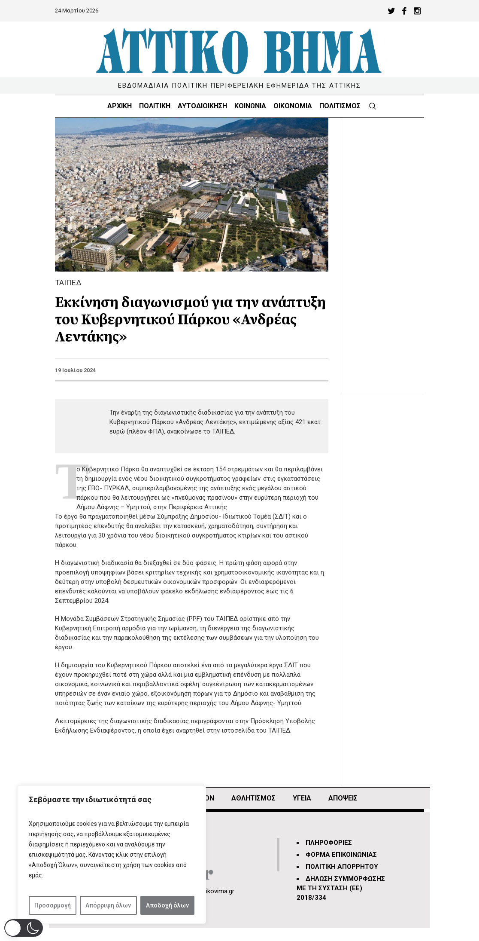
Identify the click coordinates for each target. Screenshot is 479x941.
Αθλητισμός (253, 798)
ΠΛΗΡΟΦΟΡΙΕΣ (329, 842)
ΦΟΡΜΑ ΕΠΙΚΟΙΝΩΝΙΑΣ (341, 855)
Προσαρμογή (52, 905)
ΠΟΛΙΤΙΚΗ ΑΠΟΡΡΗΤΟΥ (342, 867)
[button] (23, 928)
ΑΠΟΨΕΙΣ (343, 798)
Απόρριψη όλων (108, 905)
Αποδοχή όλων (167, 905)
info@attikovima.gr (207, 891)
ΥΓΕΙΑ (302, 798)
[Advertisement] (389, 247)
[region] (111, 854)
